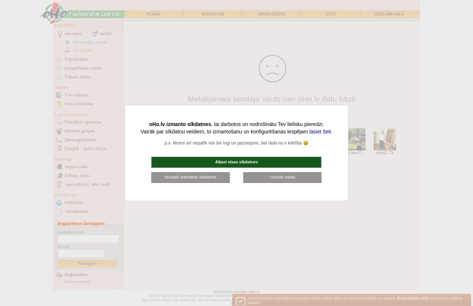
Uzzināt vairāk (282, 177)
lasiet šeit (320, 132)
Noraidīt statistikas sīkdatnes (191, 177)
